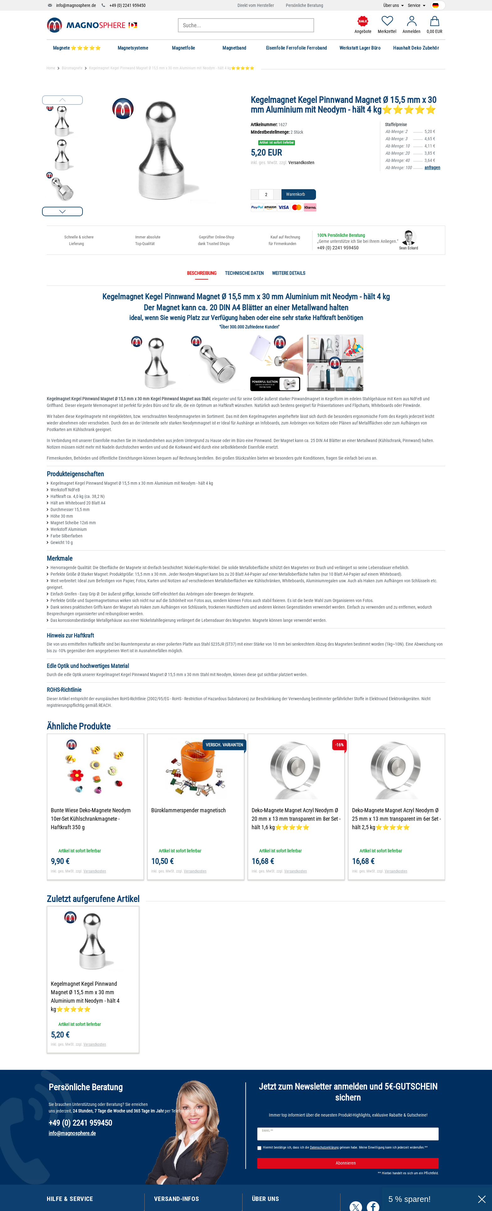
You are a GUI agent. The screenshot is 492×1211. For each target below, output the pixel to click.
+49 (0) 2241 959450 (128, 5)
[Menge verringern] (255, 194)
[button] (62, 211)
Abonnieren (385, 1163)
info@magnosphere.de (76, 5)
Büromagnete (72, 68)
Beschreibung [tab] (202, 273)
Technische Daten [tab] (244, 273)
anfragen (432, 167)
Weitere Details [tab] (288, 273)
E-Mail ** (267, 1130)
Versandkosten (301, 162)
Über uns (391, 5)
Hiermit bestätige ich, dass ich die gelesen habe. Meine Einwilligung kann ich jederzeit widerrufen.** (345, 1147)
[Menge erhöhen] (277, 194)
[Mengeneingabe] (266, 194)
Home (50, 68)
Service (414, 5)
